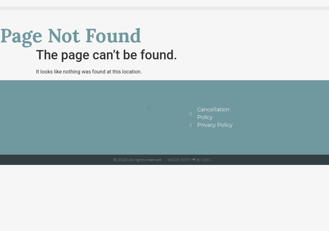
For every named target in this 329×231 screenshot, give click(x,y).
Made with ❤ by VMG (189, 159)
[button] (164, 8)
